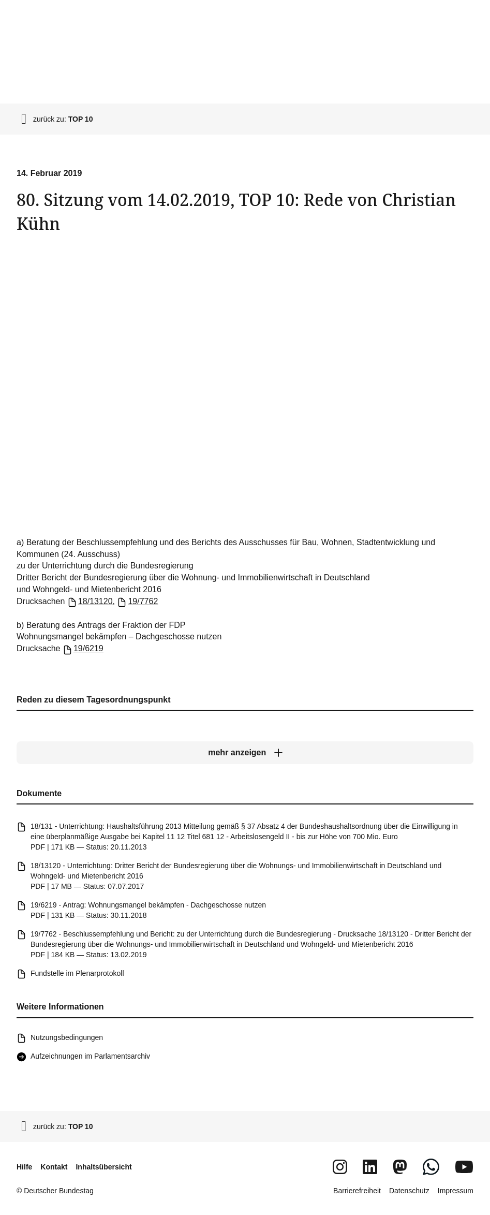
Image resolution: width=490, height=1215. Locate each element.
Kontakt (53, 1167)
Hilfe (24, 1167)
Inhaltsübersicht (103, 1167)
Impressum (455, 1191)
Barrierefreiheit (357, 1191)
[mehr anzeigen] (245, 752)
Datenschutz (409, 1191)
